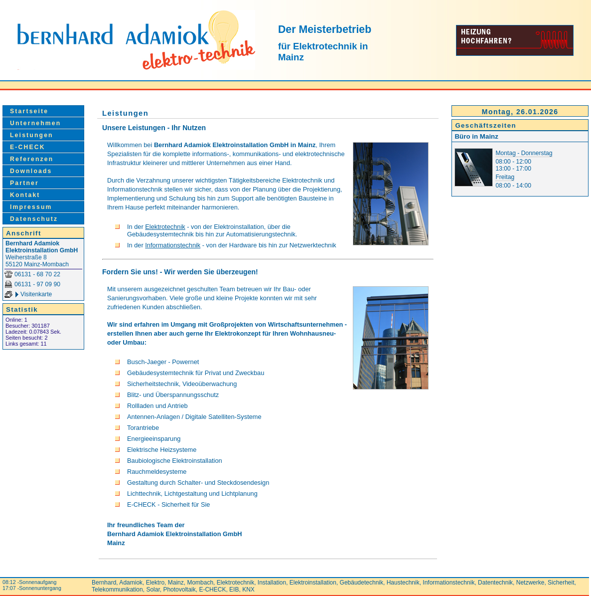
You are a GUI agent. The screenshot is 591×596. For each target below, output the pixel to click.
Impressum (31, 206)
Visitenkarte (36, 294)
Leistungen (31, 135)
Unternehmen (35, 123)
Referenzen (31, 159)
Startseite (29, 111)
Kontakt (25, 195)
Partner (24, 183)
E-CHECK (27, 147)
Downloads (31, 171)
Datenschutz (34, 218)
